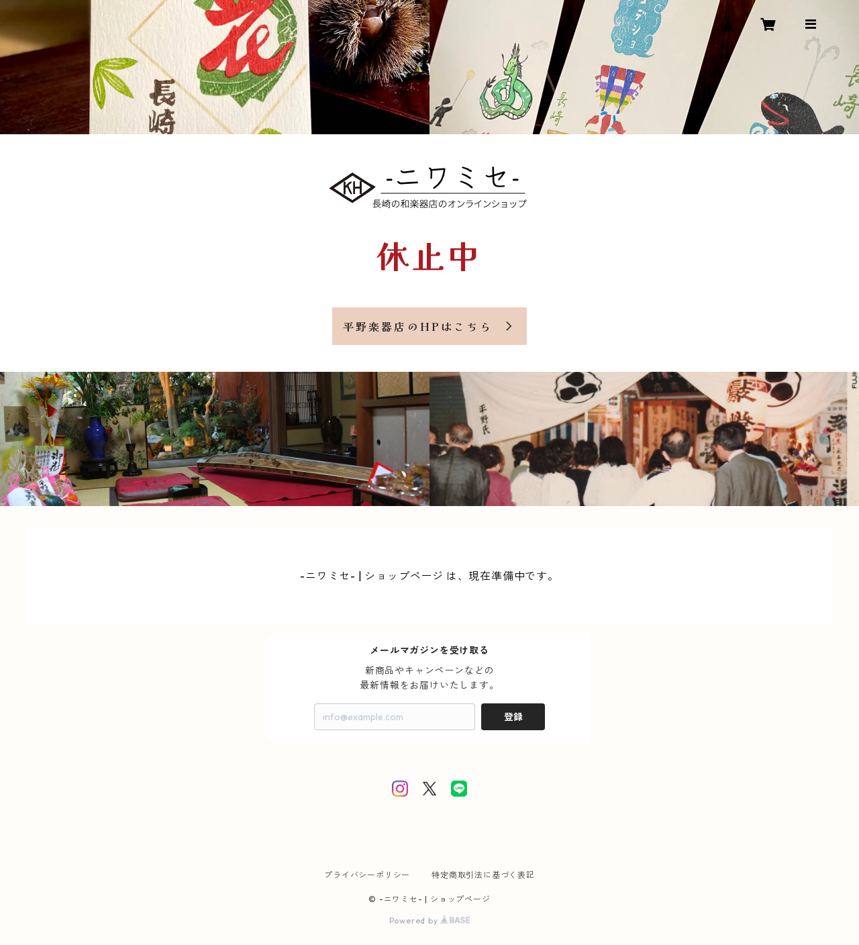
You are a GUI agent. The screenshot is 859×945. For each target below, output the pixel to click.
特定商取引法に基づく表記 (483, 875)
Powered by (429, 920)
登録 (513, 717)
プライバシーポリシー (367, 875)
